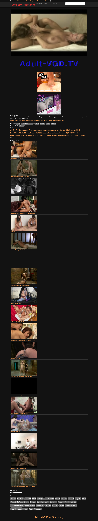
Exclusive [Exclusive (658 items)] (44, 133)
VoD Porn (38, 0)
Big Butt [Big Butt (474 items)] (56, 130)
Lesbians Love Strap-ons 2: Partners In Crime (23, 395)
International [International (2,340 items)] (15, 136)
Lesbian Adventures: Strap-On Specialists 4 (23, 213)
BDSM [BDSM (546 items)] (51, 130)
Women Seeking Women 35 (18, 468)
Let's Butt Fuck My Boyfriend (19, 321)
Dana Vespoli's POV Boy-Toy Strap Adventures (23, 450)
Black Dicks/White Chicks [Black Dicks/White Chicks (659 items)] (20, 502)
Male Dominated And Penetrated (19, 413)
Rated (45, 3)
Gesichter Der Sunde (16, 195)
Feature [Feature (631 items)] (51, 133)
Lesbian (42, 123)
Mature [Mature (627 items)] (42, 136)
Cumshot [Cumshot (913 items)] (33, 133)
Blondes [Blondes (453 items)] (27, 133)
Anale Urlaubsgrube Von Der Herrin (20, 250)
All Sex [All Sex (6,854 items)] (19, 130)
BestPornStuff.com (22, 5)
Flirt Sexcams (20, 0)
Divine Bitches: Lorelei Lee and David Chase (23, 486)
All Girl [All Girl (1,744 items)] (12, 130)
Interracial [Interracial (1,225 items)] (24, 136)
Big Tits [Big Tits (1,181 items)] (69, 130)
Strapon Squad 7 (15, 358)
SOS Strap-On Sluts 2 (16, 303)
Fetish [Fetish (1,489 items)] (56, 133)
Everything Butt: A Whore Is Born (20, 176)
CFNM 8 (13, 231)
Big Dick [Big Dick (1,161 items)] (63, 130)
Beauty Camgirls (30, 0)
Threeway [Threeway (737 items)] (82, 136)
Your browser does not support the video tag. (49, 32)
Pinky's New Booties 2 (17, 158)
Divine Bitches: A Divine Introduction (21, 285)
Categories (39, 3)
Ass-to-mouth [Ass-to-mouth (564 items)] (44, 130)
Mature (48, 123)
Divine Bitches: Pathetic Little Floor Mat (21, 376)
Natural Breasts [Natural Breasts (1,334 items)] (51, 136)
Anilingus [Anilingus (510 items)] (36, 130)
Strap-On (53, 123)
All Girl (18, 123)
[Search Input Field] (73, 3)
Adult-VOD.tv (53, 3)
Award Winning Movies (27, 123)
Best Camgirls (46, 0)
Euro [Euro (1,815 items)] (39, 133)
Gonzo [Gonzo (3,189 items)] (62, 133)
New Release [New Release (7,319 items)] (64, 135)
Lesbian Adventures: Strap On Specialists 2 (23, 340)
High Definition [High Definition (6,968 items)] (71, 133)
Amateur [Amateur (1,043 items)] (25, 130)
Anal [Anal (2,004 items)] (30, 130)
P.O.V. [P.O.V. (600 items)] (72, 136)
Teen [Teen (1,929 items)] (76, 136)
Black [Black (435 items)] (74, 130)
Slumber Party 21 (15, 431)
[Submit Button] (83, 3)
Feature (37, 123)
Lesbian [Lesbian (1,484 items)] (31, 136)
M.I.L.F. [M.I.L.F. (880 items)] (37, 136)
